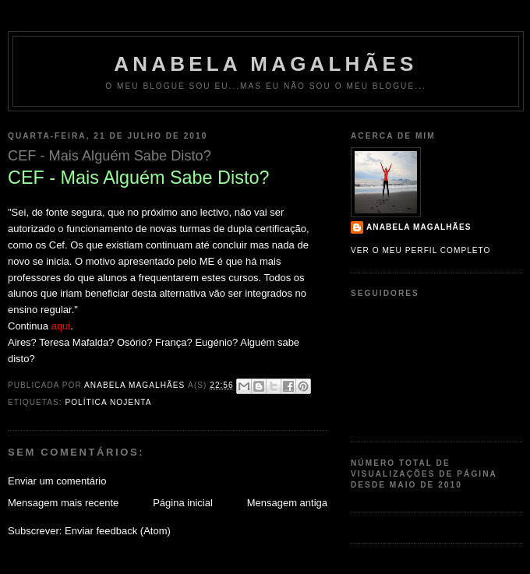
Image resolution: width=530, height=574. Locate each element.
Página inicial (183, 503)
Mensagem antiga (287, 503)
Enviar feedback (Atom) (118, 531)
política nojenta (108, 402)
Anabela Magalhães (265, 64)
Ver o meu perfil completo (421, 250)
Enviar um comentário (57, 481)
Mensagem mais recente (63, 503)
